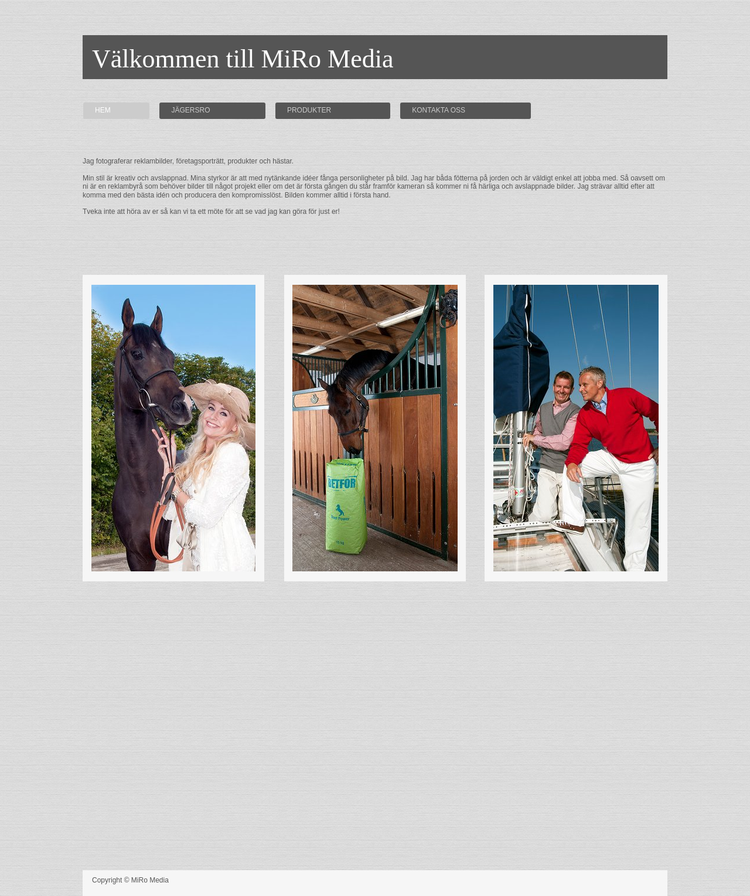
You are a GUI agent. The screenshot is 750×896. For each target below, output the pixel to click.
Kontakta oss (438, 110)
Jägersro (190, 110)
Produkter (309, 110)
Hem (103, 110)
